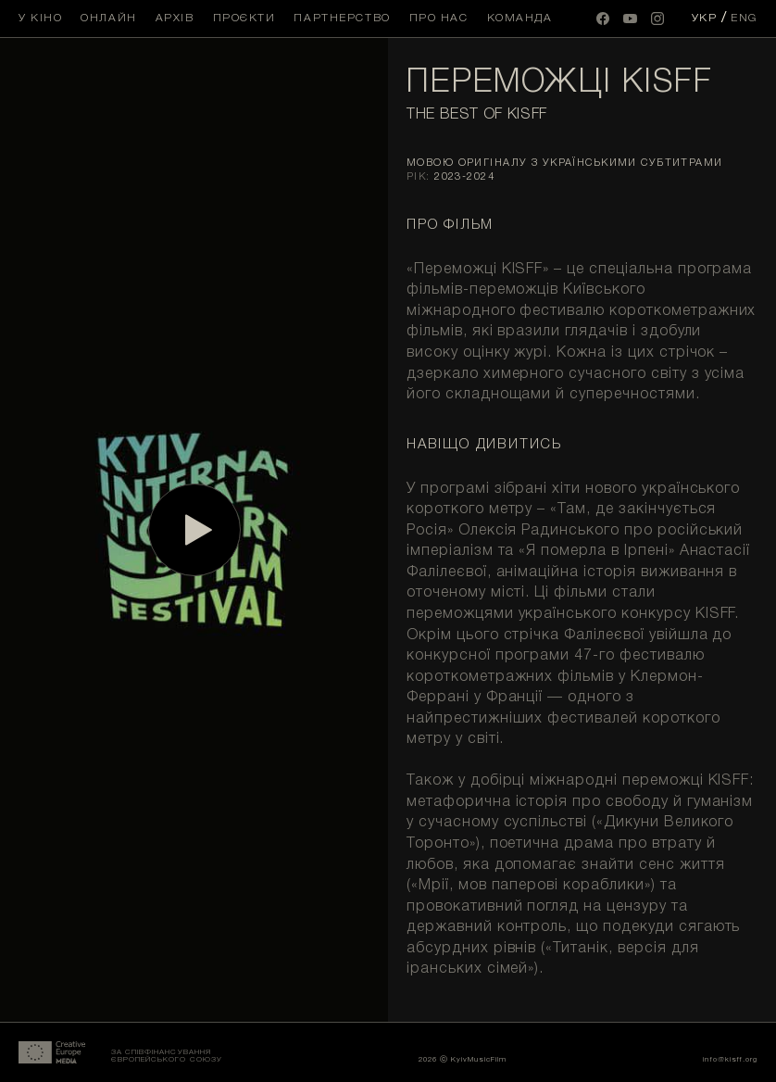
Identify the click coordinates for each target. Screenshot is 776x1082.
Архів (175, 18)
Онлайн (108, 18)
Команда (520, 18)
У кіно (40, 18)
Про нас (439, 18)
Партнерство (342, 18)
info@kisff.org (730, 1059)
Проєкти (244, 18)
